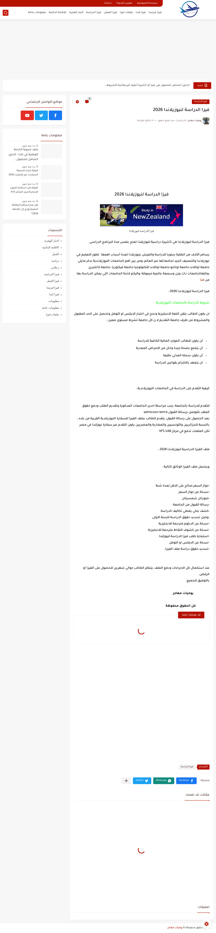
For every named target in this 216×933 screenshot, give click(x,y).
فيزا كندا (141, 12)
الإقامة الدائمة (57, 12)
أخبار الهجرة (76, 12)
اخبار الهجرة (51, 240)
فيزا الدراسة (93, 12)
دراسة (55, 260)
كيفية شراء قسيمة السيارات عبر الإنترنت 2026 (23, 172)
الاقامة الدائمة (50, 247)
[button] (186, 780)
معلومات (53, 301)
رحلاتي (55, 267)
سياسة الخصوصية (147, 3)
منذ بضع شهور (28, 145)
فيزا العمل (110, 12)
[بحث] (5, 13)
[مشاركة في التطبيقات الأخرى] (126, 780)
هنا (202, 280)
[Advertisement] (108, 50)
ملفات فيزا (126, 12)
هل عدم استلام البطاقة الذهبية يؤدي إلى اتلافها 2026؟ (25, 209)
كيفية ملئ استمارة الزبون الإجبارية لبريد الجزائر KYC (24, 190)
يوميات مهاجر (175, 927)
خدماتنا (108, 3)
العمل (55, 254)
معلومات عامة (37, 12)
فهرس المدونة (124, 3)
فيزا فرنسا (155, 12)
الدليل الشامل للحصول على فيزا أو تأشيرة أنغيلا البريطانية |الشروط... (147, 85)
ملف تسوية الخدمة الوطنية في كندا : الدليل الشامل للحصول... (23, 154)
